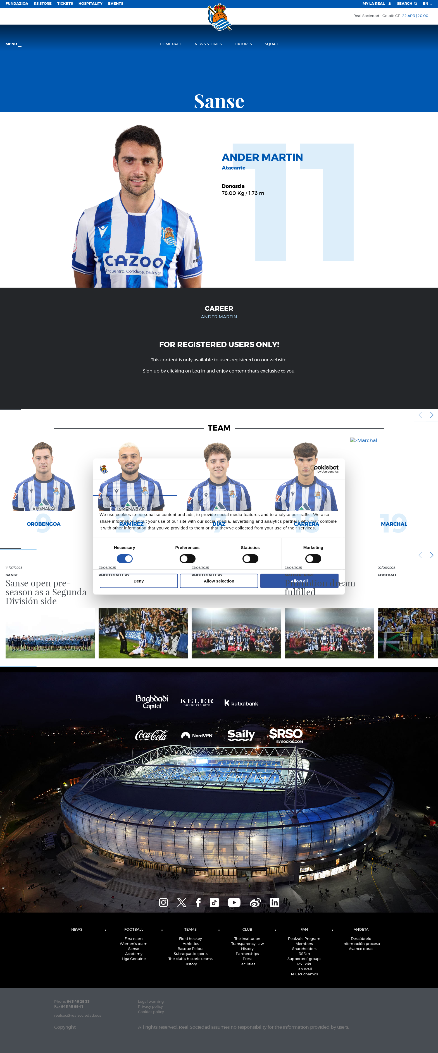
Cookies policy (151, 1012)
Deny (139, 581)
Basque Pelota (191, 949)
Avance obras (361, 949)
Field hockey (190, 939)
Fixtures (243, 44)
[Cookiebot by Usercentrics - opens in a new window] (314, 469)
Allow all (299, 581)
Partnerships (247, 954)
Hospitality (90, 4)
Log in (198, 371)
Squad (271, 44)
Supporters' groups (304, 959)
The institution (247, 939)
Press (247, 959)
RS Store (43, 4)
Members (304, 944)
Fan (304, 930)
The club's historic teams (190, 959)
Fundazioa (17, 4)
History (190, 964)
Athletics (191, 944)
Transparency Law (247, 944)
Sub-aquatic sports (191, 954)
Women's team (133, 944)
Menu (14, 44)
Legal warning (151, 1002)
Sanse (133, 949)
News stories (208, 44)
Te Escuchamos (304, 974)
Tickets (65, 4)
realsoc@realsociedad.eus (77, 1016)
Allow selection (219, 581)
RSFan (304, 954)
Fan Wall (304, 969)
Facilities (247, 964)
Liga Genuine (134, 959)
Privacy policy (150, 1007)
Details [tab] (219, 487)
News (76, 930)
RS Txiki (304, 964)
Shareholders (304, 949)
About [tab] (303, 487)
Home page (171, 44)
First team (134, 939)
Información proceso (361, 944)
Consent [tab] (135, 487)
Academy (133, 954)
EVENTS (115, 4)
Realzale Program (304, 939)
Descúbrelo (361, 939)
